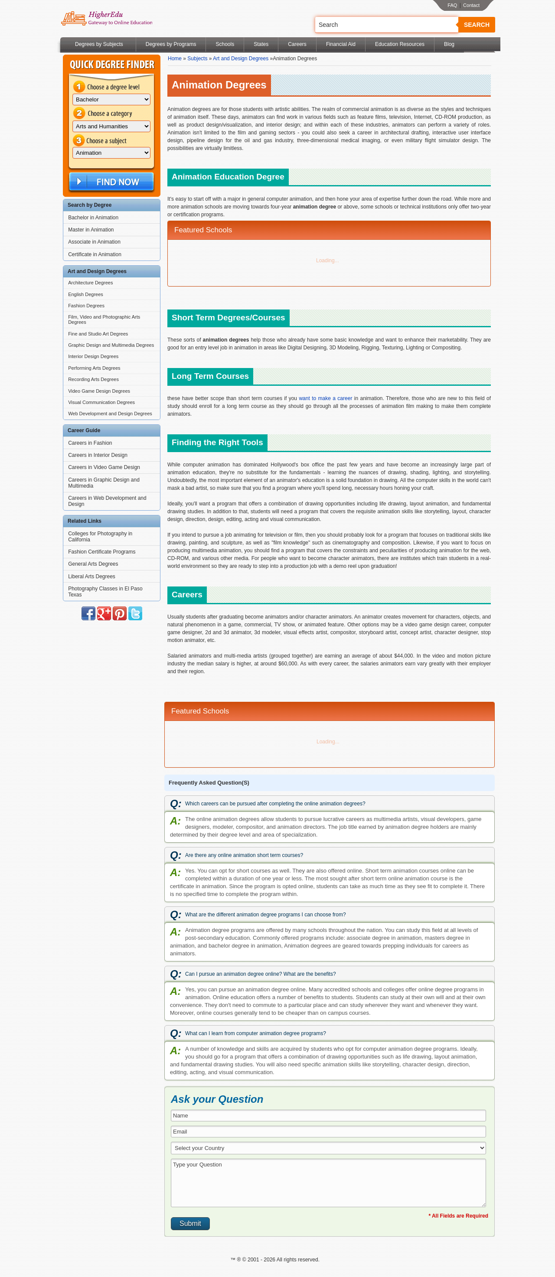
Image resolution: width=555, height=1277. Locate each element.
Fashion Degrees (86, 305)
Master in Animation (91, 230)
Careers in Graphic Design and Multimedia (104, 483)
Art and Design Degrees (240, 58)
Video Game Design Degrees (99, 391)
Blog (449, 44)
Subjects (197, 58)
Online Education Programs (106, 18)
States (261, 44)
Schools (224, 44)
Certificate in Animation (94, 254)
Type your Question (328, 1183)
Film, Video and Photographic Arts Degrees (104, 319)
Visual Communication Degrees (101, 402)
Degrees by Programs (171, 44)
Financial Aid (341, 44)
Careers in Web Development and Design (107, 501)
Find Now (110, 182)
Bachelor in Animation (93, 218)
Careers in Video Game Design (104, 467)
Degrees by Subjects (99, 44)
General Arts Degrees (93, 564)
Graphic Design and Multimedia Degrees (111, 345)
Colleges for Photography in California (100, 537)
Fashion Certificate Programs (101, 552)
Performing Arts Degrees (94, 368)
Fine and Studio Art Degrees (98, 333)
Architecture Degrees (90, 282)
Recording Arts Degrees (93, 379)
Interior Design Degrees (93, 356)
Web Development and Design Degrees (110, 413)
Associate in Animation (94, 242)
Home (175, 58)
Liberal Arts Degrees (91, 576)
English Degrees (85, 294)
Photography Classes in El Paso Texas (105, 592)
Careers (297, 44)
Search (477, 24)
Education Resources (399, 44)
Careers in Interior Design (97, 455)
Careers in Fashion (90, 443)
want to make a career (325, 398)
